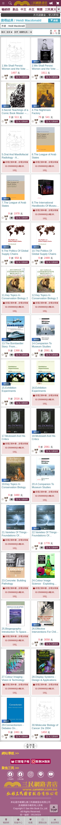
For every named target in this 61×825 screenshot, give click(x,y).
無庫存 (5, 77)
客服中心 (18, 821)
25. (15, 631)
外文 (31, 9)
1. (15, 68)
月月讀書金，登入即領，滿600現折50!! (50, 15)
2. (45, 68)
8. (45, 205)
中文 (23, 9)
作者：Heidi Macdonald (13, 26)
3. (15, 113)
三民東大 (50, 9)
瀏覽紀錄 (43, 821)
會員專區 (55, 821)
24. (44, 583)
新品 (15, 9)
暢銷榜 (6, 9)
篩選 (54, 20)
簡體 (39, 9)
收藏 (30, 821)
